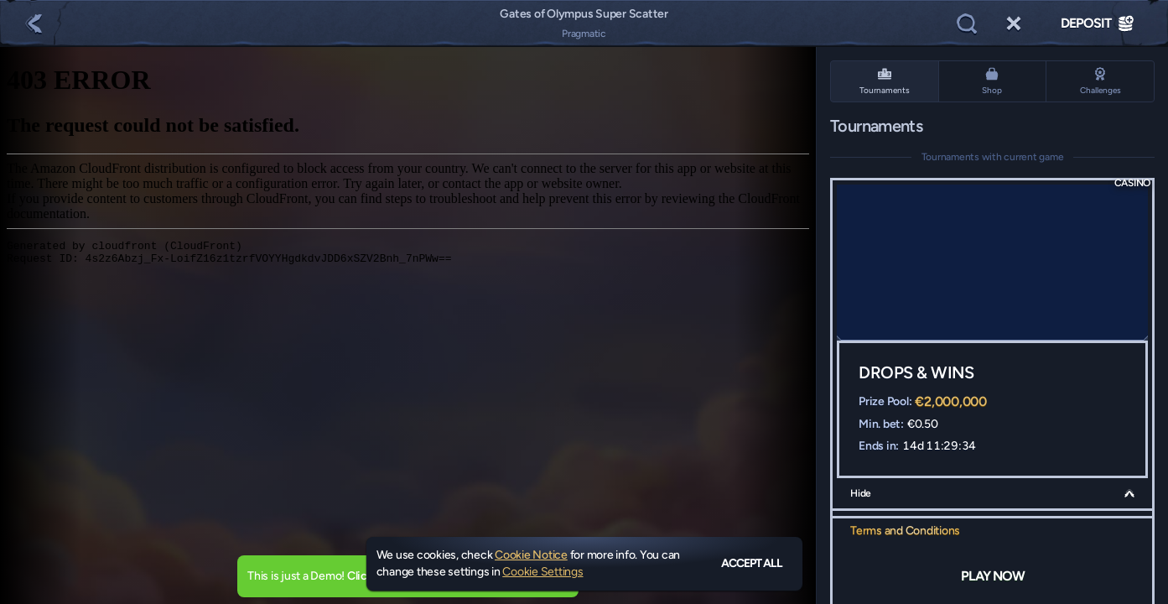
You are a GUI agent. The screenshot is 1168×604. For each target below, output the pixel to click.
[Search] (967, 23)
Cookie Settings (542, 572)
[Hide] (1129, 493)
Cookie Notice (531, 555)
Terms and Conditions (905, 530)
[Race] (1014, 23)
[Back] (33, 23)
